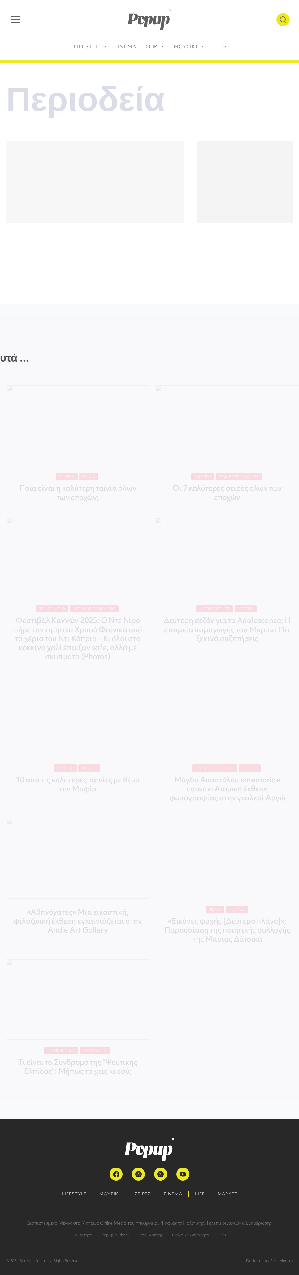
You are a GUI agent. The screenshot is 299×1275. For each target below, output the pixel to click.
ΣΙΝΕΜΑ (172, 1194)
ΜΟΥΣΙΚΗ (110, 1194)
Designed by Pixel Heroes (269, 1260)
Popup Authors (115, 1235)
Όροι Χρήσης (150, 1235)
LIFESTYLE (74, 1194)
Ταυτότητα (83, 1235)
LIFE (200, 1194)
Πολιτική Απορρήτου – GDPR (199, 1235)
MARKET (227, 1194)
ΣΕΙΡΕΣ (143, 1194)
